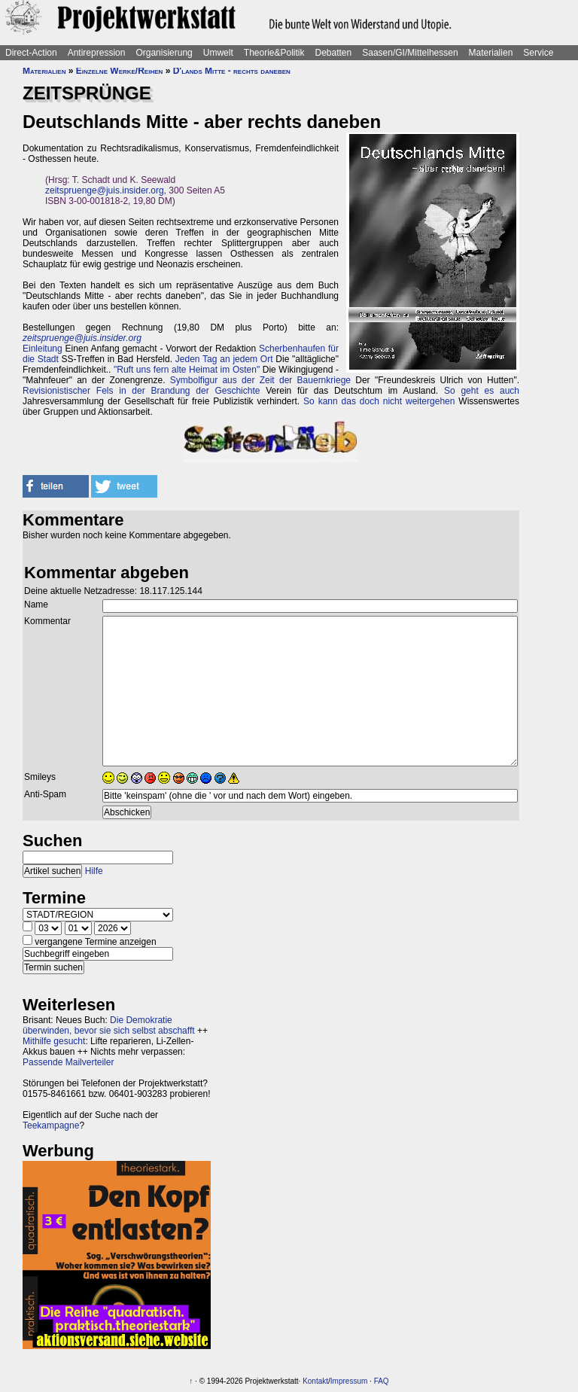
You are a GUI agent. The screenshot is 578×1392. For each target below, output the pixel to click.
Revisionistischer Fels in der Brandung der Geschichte (141, 390)
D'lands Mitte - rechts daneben (232, 70)
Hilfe (94, 871)
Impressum (348, 1381)
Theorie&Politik (274, 52)
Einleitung (42, 348)
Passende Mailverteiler (68, 1062)
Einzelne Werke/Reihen (119, 70)
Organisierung (163, 52)
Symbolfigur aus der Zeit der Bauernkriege (260, 380)
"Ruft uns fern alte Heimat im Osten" (187, 369)
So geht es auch (481, 390)
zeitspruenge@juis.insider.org (104, 190)
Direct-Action (31, 52)
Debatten (333, 52)
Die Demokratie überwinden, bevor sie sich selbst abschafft (109, 1025)
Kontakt (315, 1381)
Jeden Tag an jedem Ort (224, 359)
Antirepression (97, 52)
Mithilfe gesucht (54, 1041)
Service (538, 52)
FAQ (381, 1381)
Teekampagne (51, 1125)
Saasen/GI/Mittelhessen (410, 52)
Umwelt (218, 52)
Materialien (491, 52)
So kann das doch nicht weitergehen (379, 401)
